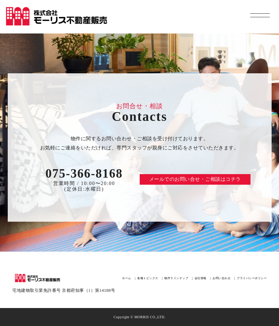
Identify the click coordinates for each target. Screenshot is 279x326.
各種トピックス (147, 278)
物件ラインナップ (176, 278)
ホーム (126, 278)
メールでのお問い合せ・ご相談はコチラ (195, 179)
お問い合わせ (221, 278)
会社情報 (201, 278)
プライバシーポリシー (252, 278)
